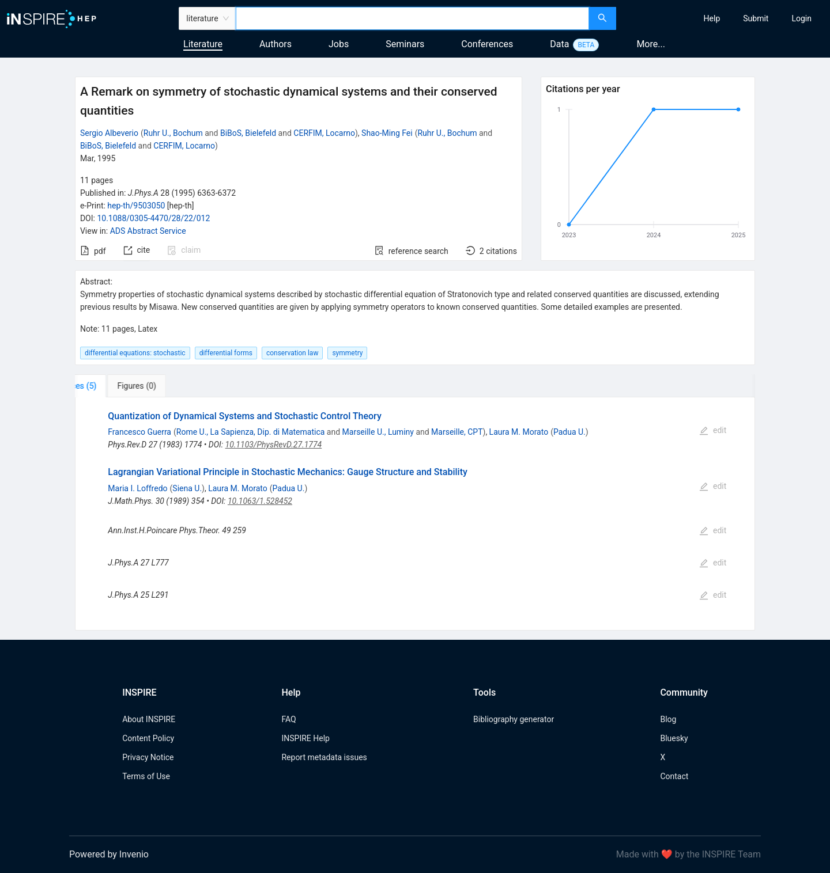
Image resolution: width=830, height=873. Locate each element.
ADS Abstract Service (148, 231)
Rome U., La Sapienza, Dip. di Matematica (250, 431)
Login (801, 18)
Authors (275, 44)
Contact (674, 776)
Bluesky (674, 738)
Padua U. (569, 431)
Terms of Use (146, 776)
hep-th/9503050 (136, 205)
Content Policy (148, 738)
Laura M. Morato (519, 431)
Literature (202, 44)
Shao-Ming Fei (387, 133)
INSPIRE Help (305, 738)
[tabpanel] (415, 513)
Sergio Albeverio (109, 133)
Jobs (339, 44)
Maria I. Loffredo (137, 488)
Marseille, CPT (456, 431)
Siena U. (187, 488)
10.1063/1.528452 (260, 501)
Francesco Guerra (139, 431)
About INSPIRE (148, 719)
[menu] (724, 18)
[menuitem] (712, 18)
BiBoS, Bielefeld (248, 133)
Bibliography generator (513, 719)
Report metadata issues (324, 757)
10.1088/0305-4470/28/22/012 (153, 218)
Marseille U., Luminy (378, 431)
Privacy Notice (147, 757)
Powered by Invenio (109, 854)
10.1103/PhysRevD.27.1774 (273, 444)
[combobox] (412, 18)
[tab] (111, 385)
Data (559, 44)
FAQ (288, 719)
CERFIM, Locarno (324, 133)
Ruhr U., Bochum (173, 133)
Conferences (487, 44)
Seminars (405, 44)
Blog (668, 719)
